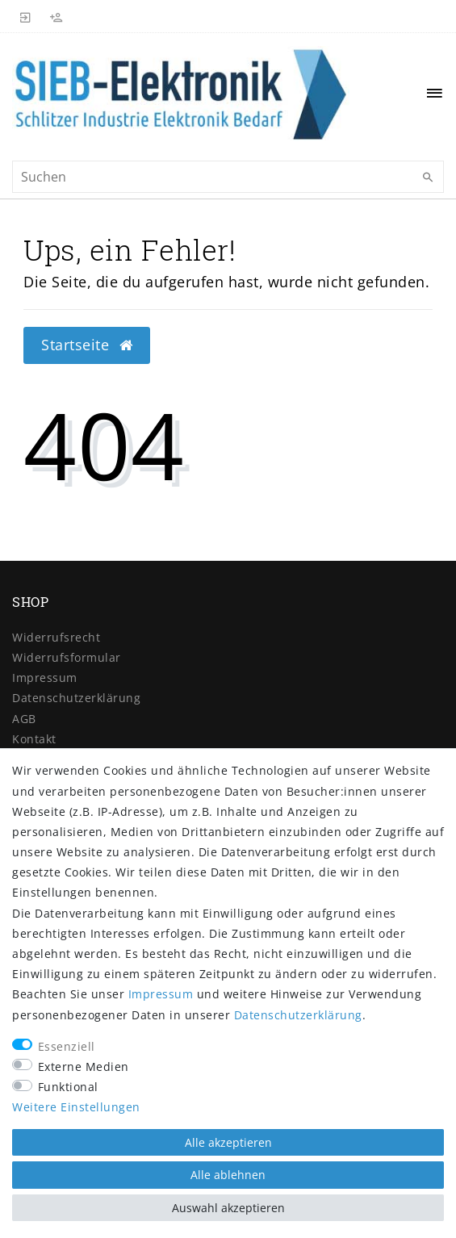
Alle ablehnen (228, 1174)
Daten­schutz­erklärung (76, 697)
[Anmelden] (26, 16)
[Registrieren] (56, 16)
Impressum (44, 677)
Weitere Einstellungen (76, 1107)
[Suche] (427, 177)
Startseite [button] (86, 344)
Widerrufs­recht (56, 637)
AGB (24, 718)
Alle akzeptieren (228, 1142)
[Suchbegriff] (228, 177)
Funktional (68, 1086)
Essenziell (66, 1046)
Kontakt (34, 739)
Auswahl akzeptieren (228, 1207)
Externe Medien (83, 1066)
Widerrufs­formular (66, 657)
